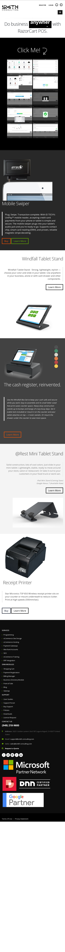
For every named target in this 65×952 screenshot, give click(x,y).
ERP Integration (9, 660)
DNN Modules (8, 664)
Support (5, 695)
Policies (6, 710)
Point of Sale (8, 683)
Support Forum (9, 703)
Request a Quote (12, 748)
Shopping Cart (9, 669)
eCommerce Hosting (11, 642)
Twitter (8, 755)
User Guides (8, 699)
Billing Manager (9, 676)
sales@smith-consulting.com (21, 744)
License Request (10, 718)
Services (5, 630)
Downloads (8, 714)
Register (42, 5)
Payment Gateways (11, 646)
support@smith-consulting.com (22, 739)
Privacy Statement (21, 819)
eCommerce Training (11, 657)
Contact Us (7, 721)
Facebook (4, 755)
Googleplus (17, 755)
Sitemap (7, 691)
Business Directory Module (14, 680)
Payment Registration (12, 672)
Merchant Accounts (11, 649)
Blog (5, 687)
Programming (9, 635)
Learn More (20, 241)
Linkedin (12, 755)
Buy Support (8, 707)
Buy (6, 241)
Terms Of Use (7, 819)
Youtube (21, 755)
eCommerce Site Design (13, 638)
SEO (5, 653)
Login (51, 5)
